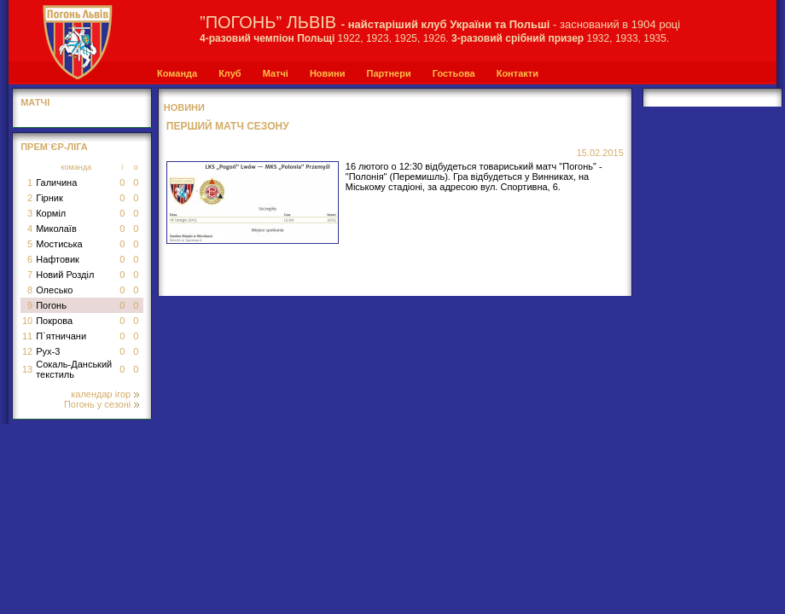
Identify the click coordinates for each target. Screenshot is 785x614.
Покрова (54, 321)
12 (27, 351)
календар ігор (105, 394)
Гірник (49, 198)
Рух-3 (48, 351)
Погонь (51, 305)
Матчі (275, 73)
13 (27, 369)
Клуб (229, 73)
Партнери (388, 73)
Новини (328, 73)
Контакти (517, 73)
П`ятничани (61, 336)
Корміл (51, 213)
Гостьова (454, 73)
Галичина (56, 182)
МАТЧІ (34, 102)
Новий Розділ (65, 274)
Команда (177, 73)
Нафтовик (57, 259)
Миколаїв (56, 228)
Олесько (54, 290)
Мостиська (59, 244)
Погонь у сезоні (101, 404)
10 (27, 321)
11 (27, 336)
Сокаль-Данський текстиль (74, 369)
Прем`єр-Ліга (54, 147)
